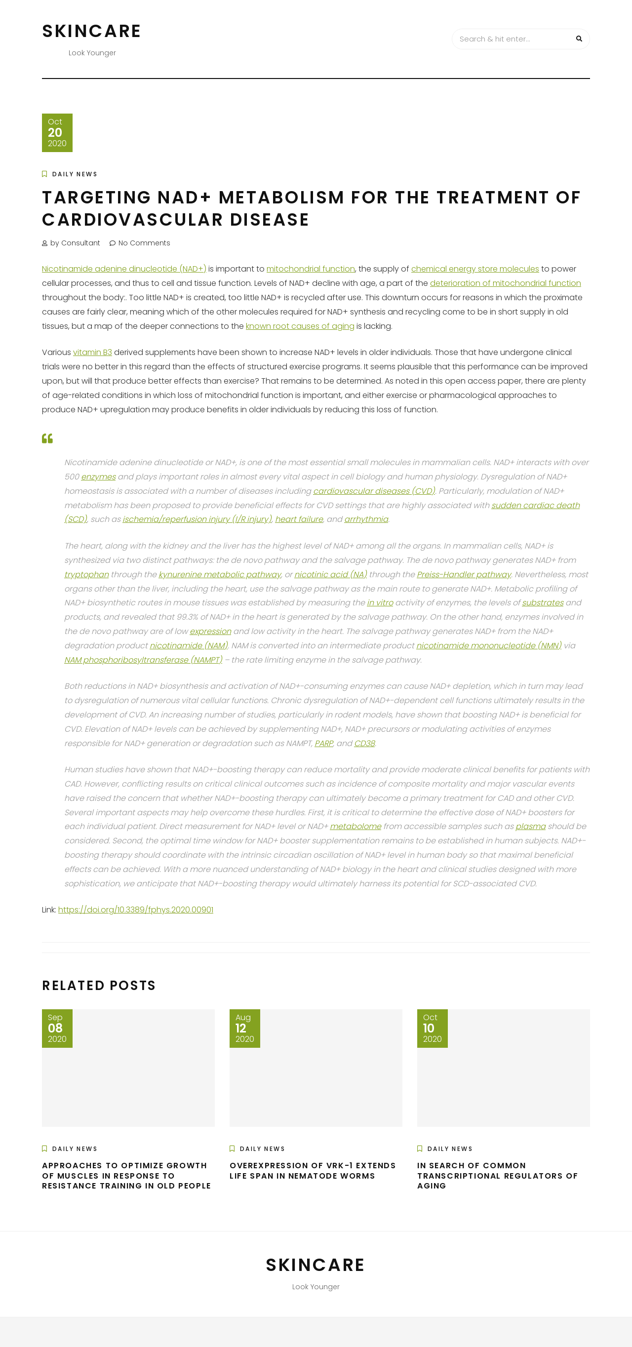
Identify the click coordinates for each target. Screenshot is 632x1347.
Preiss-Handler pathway (464, 574)
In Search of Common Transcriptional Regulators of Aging (497, 1176)
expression (210, 631)
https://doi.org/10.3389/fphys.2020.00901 (135, 909)
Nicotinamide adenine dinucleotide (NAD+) (124, 269)
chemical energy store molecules (475, 269)
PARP (324, 743)
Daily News (75, 174)
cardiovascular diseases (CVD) (374, 491)
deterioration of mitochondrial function (505, 283)
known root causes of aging (300, 326)
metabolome (355, 826)
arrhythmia (366, 519)
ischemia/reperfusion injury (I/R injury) (197, 519)
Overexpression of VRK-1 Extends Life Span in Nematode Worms (313, 1171)
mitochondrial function (311, 269)
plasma (530, 826)
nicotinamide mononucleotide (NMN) (488, 645)
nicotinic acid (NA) (330, 574)
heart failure (299, 519)
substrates (542, 602)
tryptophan (86, 574)
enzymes (98, 476)
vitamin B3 (92, 352)
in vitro (380, 602)
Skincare (92, 30)
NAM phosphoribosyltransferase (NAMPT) (143, 660)
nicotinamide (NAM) (189, 645)
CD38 (364, 743)
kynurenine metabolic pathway (219, 574)
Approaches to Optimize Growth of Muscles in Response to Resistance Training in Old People (126, 1176)
